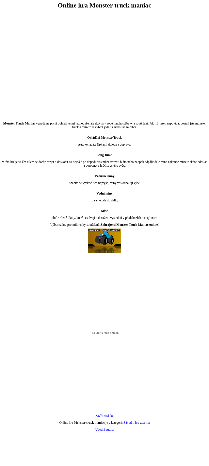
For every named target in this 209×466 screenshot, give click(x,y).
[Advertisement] (45, 62)
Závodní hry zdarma (137, 422)
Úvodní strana (104, 429)
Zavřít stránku (104, 415)
